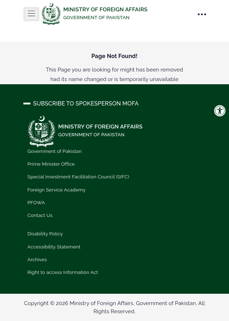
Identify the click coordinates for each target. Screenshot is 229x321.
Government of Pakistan (55, 151)
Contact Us (40, 215)
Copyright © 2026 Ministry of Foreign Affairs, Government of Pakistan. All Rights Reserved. (114, 307)
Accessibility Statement (54, 247)
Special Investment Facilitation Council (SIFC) (78, 176)
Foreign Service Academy (57, 190)
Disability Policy (45, 233)
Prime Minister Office (51, 164)
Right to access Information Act (63, 272)
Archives (37, 259)
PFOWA (36, 202)
